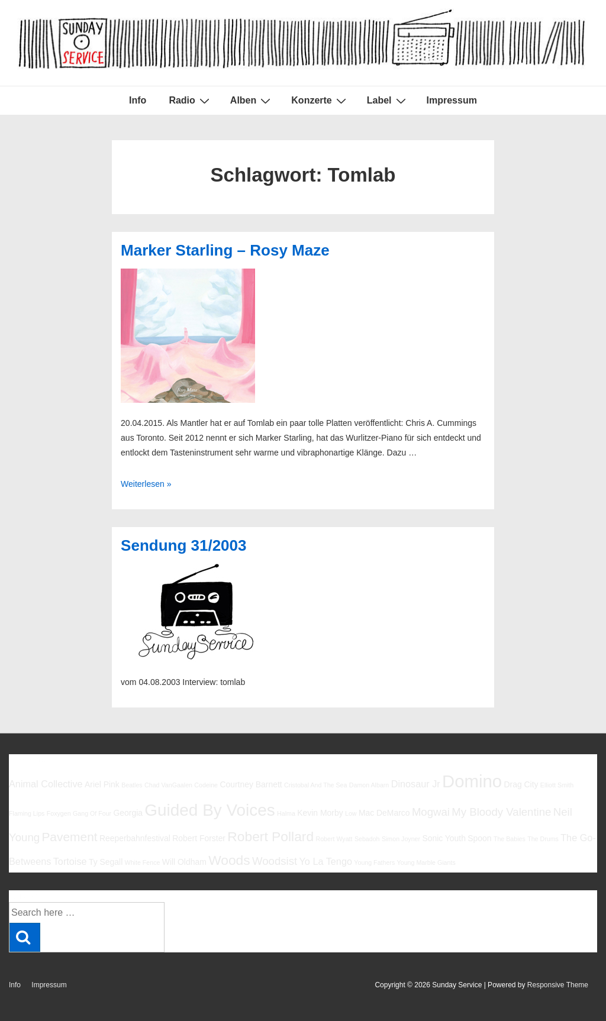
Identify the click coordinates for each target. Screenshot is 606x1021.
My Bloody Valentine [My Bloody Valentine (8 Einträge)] (501, 812)
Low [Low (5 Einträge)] (351, 813)
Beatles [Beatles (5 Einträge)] (132, 785)
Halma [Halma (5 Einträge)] (286, 813)
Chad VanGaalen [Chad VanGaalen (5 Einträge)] (168, 785)
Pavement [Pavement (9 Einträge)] (69, 837)
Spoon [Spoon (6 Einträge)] (479, 838)
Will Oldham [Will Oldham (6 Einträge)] (184, 862)
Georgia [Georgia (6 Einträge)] (128, 813)
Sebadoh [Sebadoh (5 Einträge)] (367, 838)
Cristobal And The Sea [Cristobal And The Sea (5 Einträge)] (315, 785)
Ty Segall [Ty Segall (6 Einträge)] (106, 862)
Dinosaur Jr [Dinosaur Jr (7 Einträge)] (415, 783)
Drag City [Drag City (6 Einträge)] (521, 784)
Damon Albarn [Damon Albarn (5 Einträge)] (369, 785)
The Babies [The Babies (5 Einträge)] (510, 838)
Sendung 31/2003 (183, 545)
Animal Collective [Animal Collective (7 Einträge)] (46, 783)
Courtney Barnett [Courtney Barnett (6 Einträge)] (251, 784)
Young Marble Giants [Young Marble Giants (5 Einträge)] (426, 862)
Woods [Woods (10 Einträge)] (229, 860)
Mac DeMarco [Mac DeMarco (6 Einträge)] (384, 813)
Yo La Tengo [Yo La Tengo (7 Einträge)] (325, 861)
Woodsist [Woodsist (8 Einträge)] (274, 861)
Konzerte (320, 100)
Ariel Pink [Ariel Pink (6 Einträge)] (102, 784)
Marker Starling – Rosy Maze (225, 250)
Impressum (452, 100)
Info (137, 100)
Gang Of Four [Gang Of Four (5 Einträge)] (92, 813)
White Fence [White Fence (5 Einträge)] (142, 862)
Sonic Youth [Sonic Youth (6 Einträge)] (444, 838)
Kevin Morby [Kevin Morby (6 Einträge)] (320, 813)
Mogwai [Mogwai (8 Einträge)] (431, 812)
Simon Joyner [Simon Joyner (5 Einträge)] (401, 838)
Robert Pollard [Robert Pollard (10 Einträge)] (270, 836)
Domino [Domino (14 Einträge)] (472, 781)
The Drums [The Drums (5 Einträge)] (543, 838)
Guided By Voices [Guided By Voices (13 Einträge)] (209, 810)
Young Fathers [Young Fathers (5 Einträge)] (374, 862)
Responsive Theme (557, 985)
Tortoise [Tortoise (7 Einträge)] (70, 861)
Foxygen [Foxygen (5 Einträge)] (59, 813)
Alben (251, 100)
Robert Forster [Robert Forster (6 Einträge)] (198, 838)
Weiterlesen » (146, 484)
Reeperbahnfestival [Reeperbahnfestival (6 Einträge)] (134, 838)
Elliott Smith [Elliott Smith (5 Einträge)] (556, 785)
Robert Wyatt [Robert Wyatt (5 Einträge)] (333, 838)
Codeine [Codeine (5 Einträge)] (206, 785)
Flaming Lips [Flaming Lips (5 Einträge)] (26, 813)
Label (388, 100)
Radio (190, 100)
